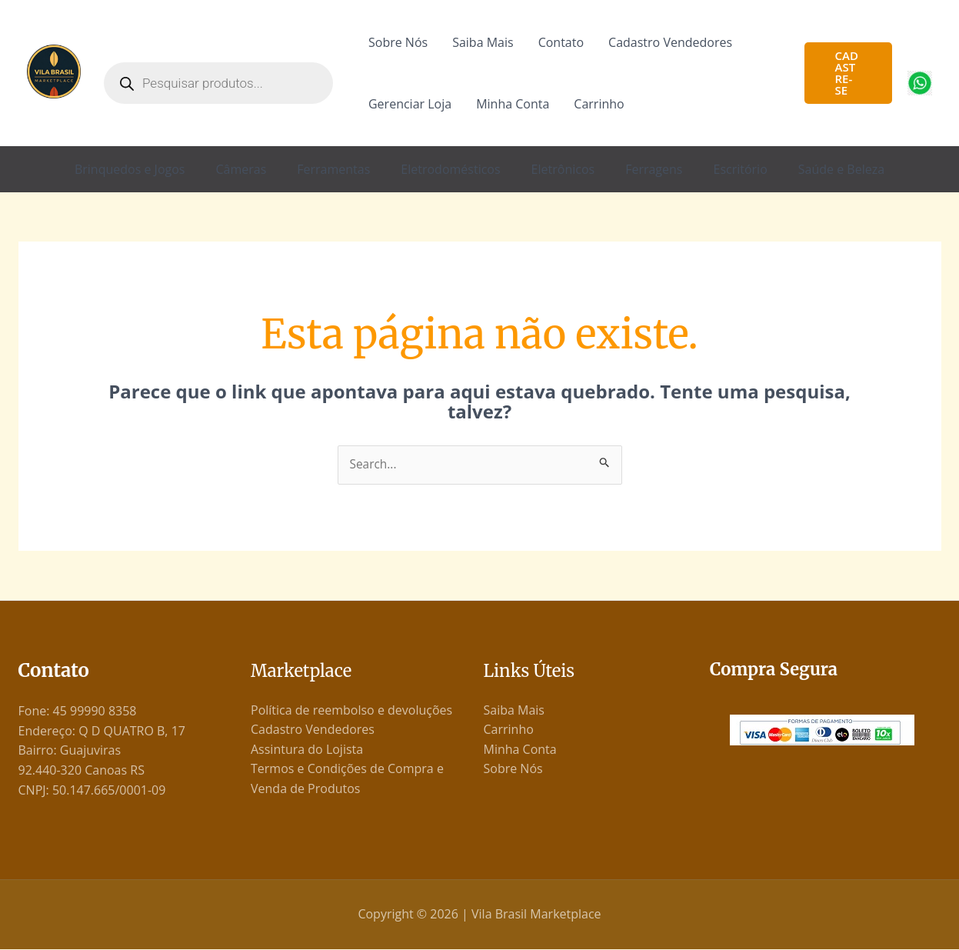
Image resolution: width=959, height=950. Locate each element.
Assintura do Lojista (307, 750)
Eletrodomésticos (450, 169)
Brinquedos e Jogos (130, 169)
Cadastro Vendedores (670, 42)
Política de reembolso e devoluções (351, 710)
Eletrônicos (563, 169)
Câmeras (240, 169)
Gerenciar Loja (409, 103)
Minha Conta (512, 103)
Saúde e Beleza (841, 169)
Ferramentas (333, 169)
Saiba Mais (482, 42)
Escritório (740, 169)
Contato (561, 42)
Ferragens (653, 169)
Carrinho (599, 103)
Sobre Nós (398, 42)
